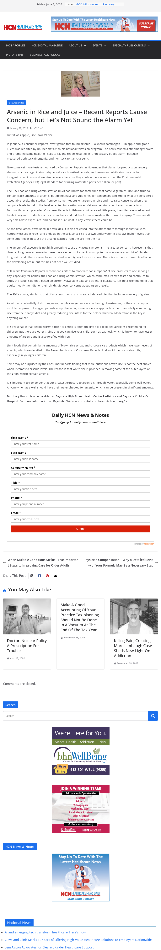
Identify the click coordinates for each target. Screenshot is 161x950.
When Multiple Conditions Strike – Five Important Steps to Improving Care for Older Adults (40, 562)
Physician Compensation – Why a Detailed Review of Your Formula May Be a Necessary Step (120, 562)
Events (97, 45)
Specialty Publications (129, 45)
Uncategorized (16, 103)
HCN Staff (38, 128)
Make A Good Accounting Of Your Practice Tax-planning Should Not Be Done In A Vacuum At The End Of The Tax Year (80, 617)
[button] (84, 45)
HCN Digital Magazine (47, 45)
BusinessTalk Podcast (46, 54)
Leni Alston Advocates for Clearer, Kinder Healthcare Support (49, 947)
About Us (75, 45)
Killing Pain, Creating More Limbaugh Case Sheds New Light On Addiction (133, 648)
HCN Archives (15, 45)
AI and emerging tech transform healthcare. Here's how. (45, 932)
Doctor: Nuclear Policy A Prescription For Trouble (27, 645)
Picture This (15, 54)
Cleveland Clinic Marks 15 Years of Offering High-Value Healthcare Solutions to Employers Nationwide (78, 940)
